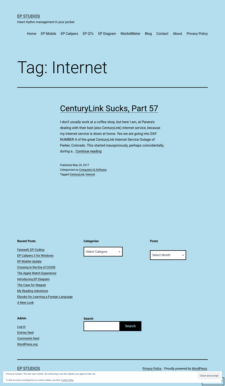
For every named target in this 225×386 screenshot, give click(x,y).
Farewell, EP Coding (30, 249)
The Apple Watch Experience (36, 273)
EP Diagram (107, 34)
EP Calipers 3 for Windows (35, 255)
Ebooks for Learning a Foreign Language (45, 296)
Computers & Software (93, 169)
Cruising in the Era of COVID (36, 267)
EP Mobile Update (29, 261)
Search (88, 318)
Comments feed (28, 338)
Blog (148, 34)
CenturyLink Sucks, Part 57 (109, 108)
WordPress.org (27, 344)
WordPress (199, 368)
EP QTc (88, 34)
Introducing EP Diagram (33, 279)
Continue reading (88, 151)
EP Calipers (69, 34)
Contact (162, 34)
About (177, 34)
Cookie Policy (67, 380)
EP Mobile (48, 34)
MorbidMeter (130, 34)
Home (31, 34)
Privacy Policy (197, 34)
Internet (90, 174)
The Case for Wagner (31, 285)
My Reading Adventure (32, 291)
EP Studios (28, 16)
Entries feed (25, 332)
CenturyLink (77, 174)
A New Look (25, 302)
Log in (21, 326)
